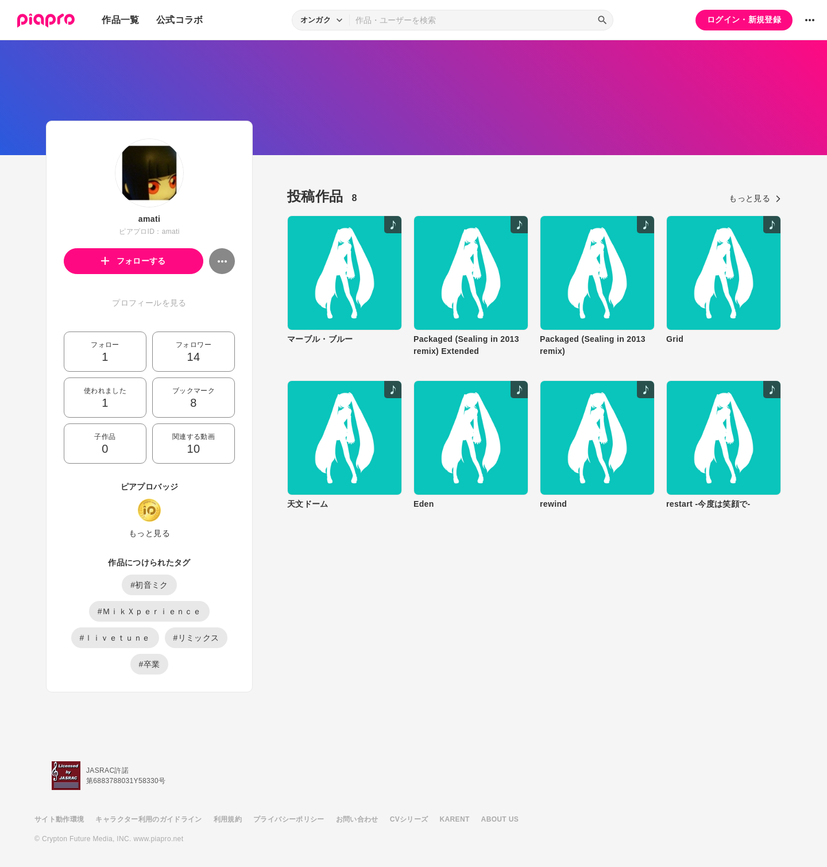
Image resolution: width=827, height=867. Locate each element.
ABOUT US (500, 819)
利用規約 (228, 819)
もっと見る (149, 533)
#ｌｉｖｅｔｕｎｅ (115, 637)
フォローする (133, 260)
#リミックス (196, 637)
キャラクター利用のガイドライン (148, 819)
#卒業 (149, 664)
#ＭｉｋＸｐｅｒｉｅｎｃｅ (149, 611)
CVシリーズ (409, 819)
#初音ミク (149, 584)
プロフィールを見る (149, 302)
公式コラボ (179, 20)
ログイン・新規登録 (744, 19)
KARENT (455, 819)
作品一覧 (120, 20)
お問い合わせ (357, 819)
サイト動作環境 (59, 819)
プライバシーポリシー (288, 819)
